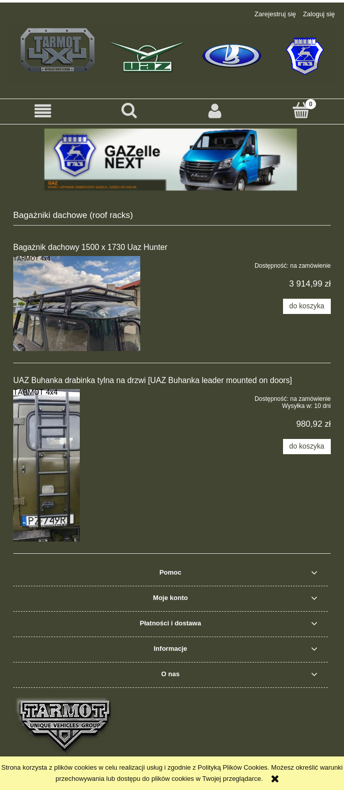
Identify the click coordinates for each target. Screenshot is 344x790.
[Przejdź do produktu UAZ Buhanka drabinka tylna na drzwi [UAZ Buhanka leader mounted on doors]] (76, 465)
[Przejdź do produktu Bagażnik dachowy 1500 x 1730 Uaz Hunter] (76, 304)
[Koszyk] (301, 110)
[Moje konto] (215, 111)
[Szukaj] (129, 110)
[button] (43, 111)
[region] (172, 160)
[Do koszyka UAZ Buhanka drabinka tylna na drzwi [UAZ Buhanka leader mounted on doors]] (307, 446)
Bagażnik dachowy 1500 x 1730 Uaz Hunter (90, 247)
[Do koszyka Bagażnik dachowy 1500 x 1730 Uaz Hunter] (307, 306)
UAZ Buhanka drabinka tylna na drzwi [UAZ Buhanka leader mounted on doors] (152, 380)
